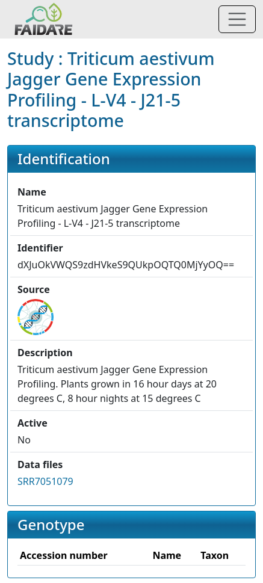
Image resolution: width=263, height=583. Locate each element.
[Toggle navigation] (237, 19)
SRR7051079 (45, 481)
